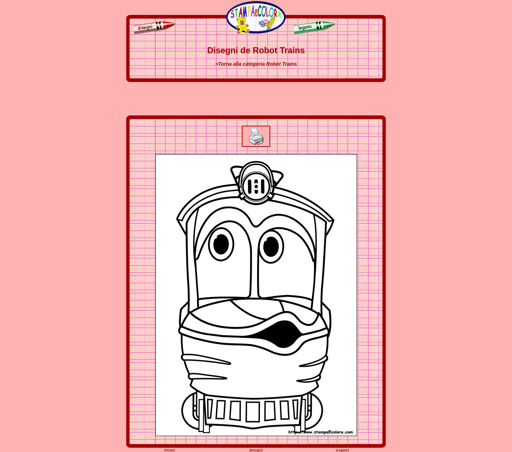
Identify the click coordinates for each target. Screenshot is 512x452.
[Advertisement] (256, 99)
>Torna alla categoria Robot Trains (256, 64)
